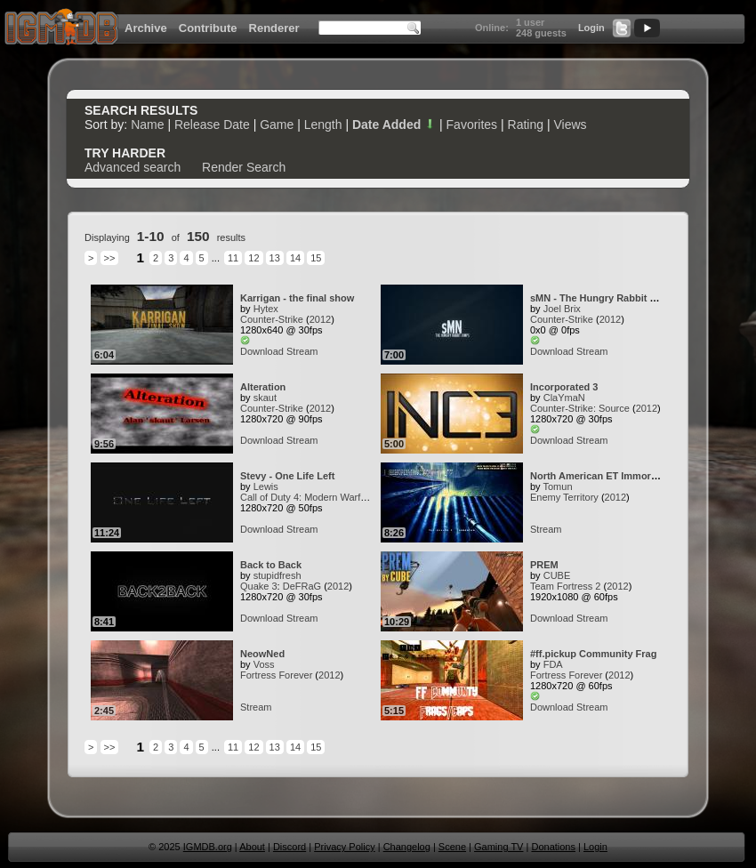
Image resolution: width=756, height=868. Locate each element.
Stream (302, 351)
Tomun (557, 486)
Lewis (265, 486)
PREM (544, 564)
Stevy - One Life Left (287, 475)
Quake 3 (258, 586)
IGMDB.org (207, 846)
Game (277, 124)
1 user (530, 22)
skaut (265, 397)
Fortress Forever (276, 675)
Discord (289, 846)
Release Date (212, 124)
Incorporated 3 (564, 387)
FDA (553, 664)
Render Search (244, 167)
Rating (525, 124)
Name (147, 124)
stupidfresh (277, 575)
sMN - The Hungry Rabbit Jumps (605, 298)
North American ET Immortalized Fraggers (628, 475)
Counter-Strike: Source (580, 408)
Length (323, 124)
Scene (452, 846)
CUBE (557, 575)
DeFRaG (302, 586)
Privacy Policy (344, 846)
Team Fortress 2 (565, 586)
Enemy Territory (564, 497)
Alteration (263, 387)
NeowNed (262, 653)
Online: (492, 27)
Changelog (406, 846)
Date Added (394, 124)
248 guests (541, 33)
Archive (146, 28)
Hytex (265, 308)
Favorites (472, 124)
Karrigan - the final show (297, 298)
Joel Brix (562, 308)
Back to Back (271, 564)
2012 (320, 319)
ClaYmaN (564, 397)
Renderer (274, 28)
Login (591, 27)
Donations (553, 846)
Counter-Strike (271, 319)
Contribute (208, 28)
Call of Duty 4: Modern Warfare (307, 497)
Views (569, 124)
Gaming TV (498, 846)
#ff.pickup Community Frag (593, 653)
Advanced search (132, 167)
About (252, 846)
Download (262, 351)
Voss (264, 664)
